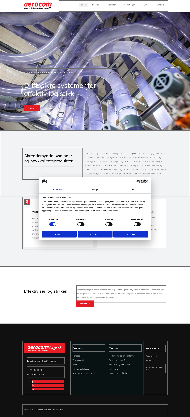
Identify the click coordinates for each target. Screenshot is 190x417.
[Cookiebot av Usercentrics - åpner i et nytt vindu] (137, 181)
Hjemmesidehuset (42, 409)
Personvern (58, 409)
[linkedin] (33, 389)
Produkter (96, 4)
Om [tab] (132, 190)
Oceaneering (151, 356)
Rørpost (76, 356)
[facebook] (32, 381)
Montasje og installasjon (120, 364)
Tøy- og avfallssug (81, 369)
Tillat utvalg (95, 234)
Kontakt (160, 4)
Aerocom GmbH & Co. (154, 368)
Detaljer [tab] (95, 190)
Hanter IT (150, 360)
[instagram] (33, 385)
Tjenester (111, 4)
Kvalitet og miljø (130, 4)
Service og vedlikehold (119, 373)
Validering (113, 369)
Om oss (147, 4)
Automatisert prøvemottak (84, 373)
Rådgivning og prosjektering (121, 356)
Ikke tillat (59, 234)
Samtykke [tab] (57, 190)
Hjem (83, 4)
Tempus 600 (78, 360)
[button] (32, 108)
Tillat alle (131, 234)
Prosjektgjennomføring (119, 360)
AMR (75, 364)
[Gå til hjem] (38, 8)
